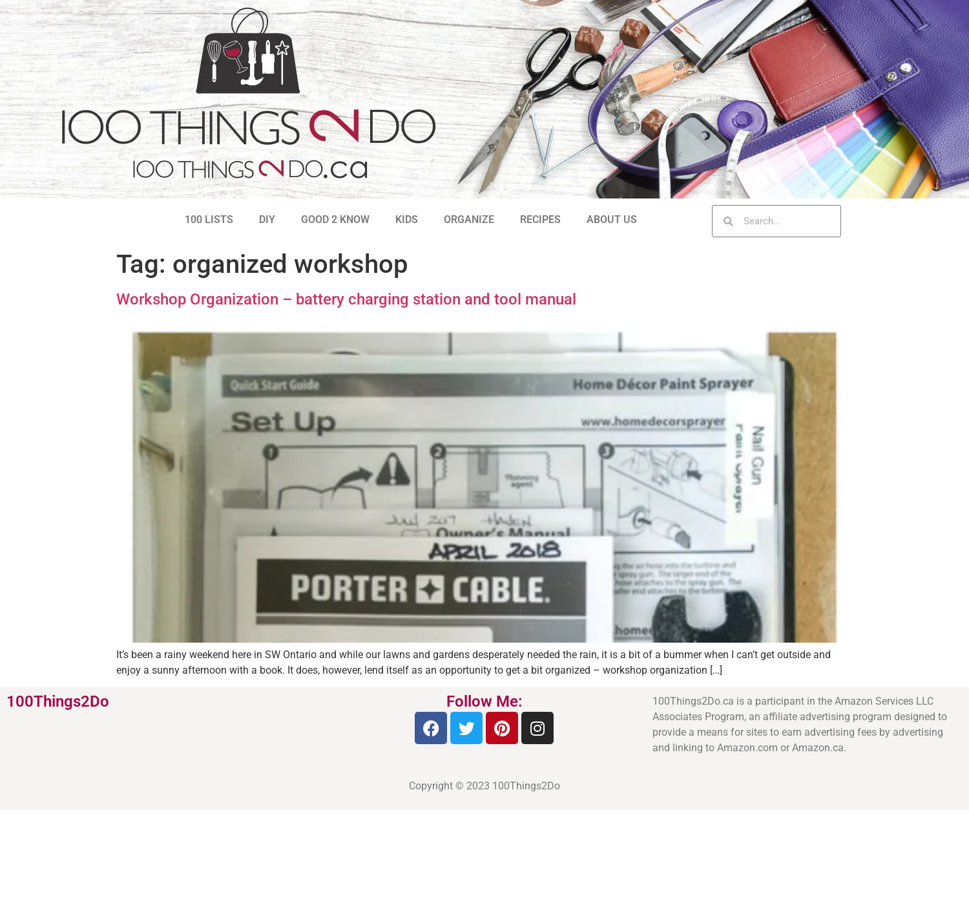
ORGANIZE (469, 219)
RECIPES (540, 219)
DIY (267, 219)
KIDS (406, 219)
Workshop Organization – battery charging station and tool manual (346, 299)
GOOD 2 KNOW (335, 219)
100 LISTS (209, 219)
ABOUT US (612, 219)
